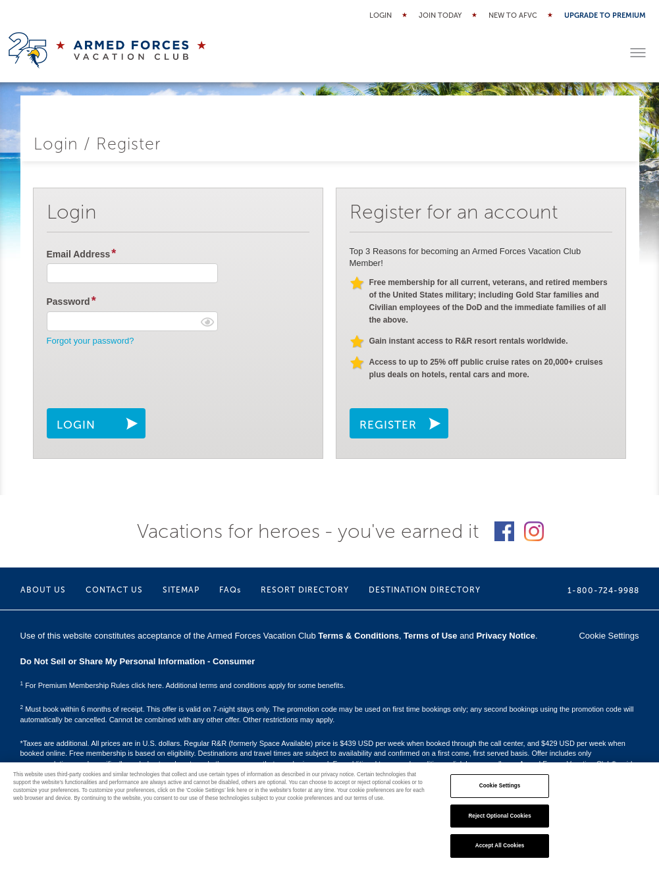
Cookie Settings (609, 636)
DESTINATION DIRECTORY (425, 589)
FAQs (230, 589)
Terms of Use (430, 636)
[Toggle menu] (638, 53)
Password (68, 301)
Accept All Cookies (500, 846)
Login (380, 15)
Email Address (79, 254)
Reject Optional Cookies (499, 816)
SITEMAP (181, 589)
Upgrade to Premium (605, 15)
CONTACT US (114, 589)
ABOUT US (43, 589)
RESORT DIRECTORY (305, 589)
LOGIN (76, 424)
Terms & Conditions (358, 636)
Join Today (440, 15)
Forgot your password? (90, 341)
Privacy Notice (505, 636)
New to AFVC (512, 15)
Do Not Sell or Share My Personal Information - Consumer (137, 661)
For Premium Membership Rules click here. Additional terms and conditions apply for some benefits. (183, 685)
